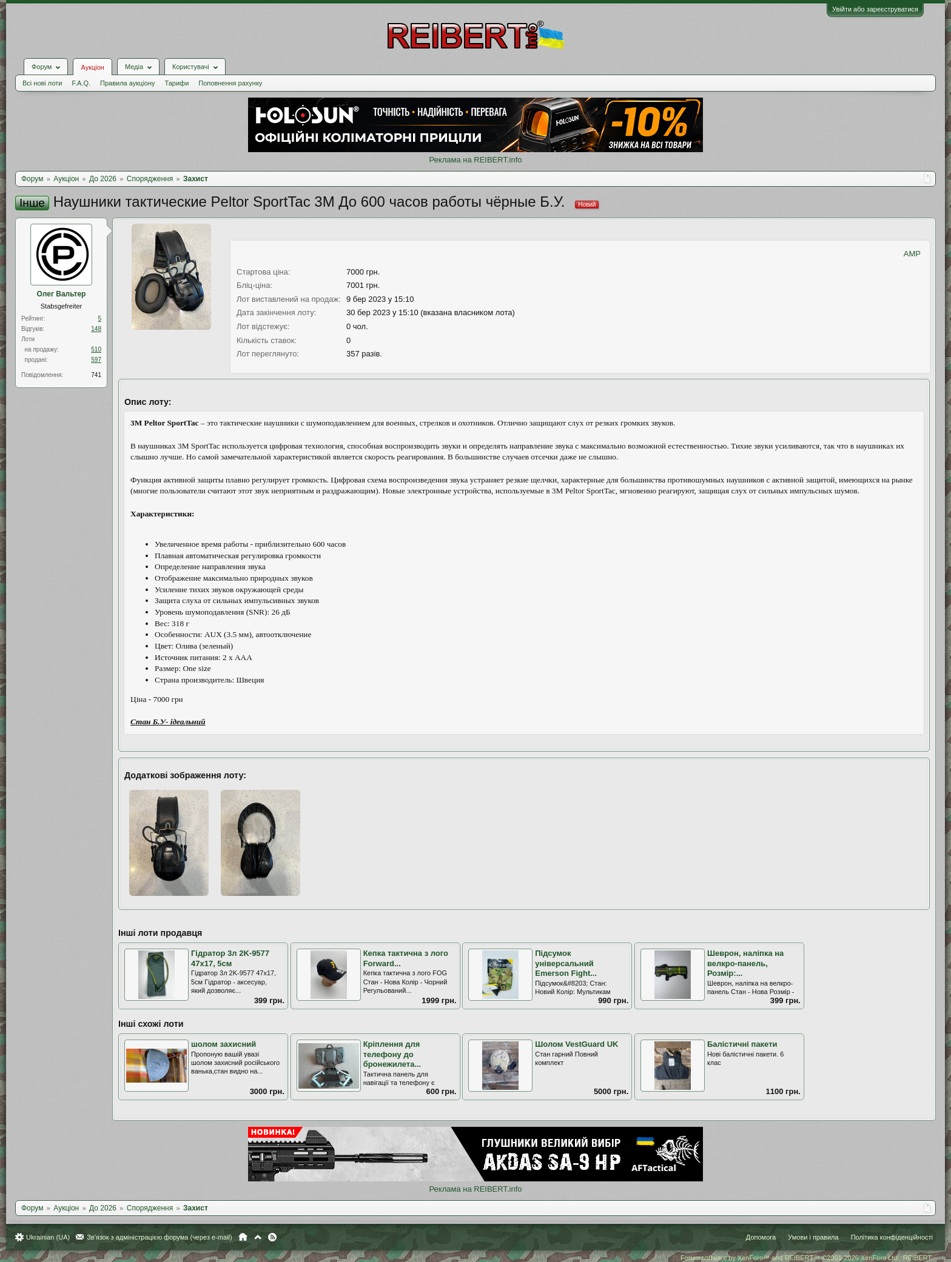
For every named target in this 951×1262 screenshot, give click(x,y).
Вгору (258, 1237)
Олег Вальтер (61, 294)
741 (96, 375)
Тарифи (177, 83)
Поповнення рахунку (230, 83)
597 (96, 359)
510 (96, 349)
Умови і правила (813, 1237)
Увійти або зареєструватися (875, 9)
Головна (242, 1237)
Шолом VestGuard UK (576, 1044)
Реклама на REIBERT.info (475, 159)
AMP (912, 253)
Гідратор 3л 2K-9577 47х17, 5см (230, 958)
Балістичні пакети (742, 1044)
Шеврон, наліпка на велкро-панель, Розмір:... (745, 963)
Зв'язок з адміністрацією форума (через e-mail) (159, 1237)
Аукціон (92, 67)
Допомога (761, 1237)
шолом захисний (223, 1044)
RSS (272, 1237)
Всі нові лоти (42, 83)
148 (96, 329)
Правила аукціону (127, 83)
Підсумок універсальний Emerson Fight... (566, 963)
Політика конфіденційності (892, 1237)
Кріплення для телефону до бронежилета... (392, 1054)
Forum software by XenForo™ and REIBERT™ (806, 1257)
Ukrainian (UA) (48, 1237)
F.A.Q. (81, 83)
